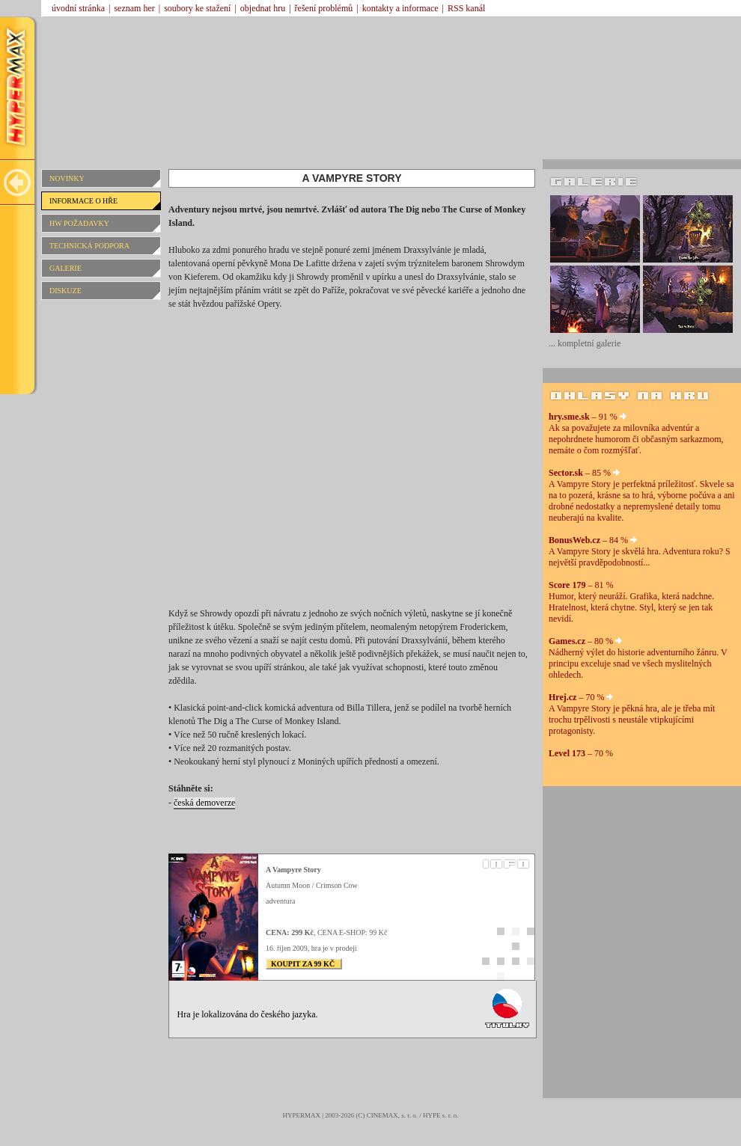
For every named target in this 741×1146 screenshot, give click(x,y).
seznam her (134, 8)
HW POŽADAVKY (79, 223)
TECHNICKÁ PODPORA (89, 246)
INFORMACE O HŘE (83, 201)
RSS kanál (466, 8)
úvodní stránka (78, 8)
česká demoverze (204, 802)
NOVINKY (67, 178)
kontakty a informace (400, 8)
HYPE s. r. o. (441, 1115)
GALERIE (65, 268)
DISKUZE (65, 290)
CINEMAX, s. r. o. (392, 1115)
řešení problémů (324, 8)
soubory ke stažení (197, 8)
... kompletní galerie (584, 343)
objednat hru (262, 8)
